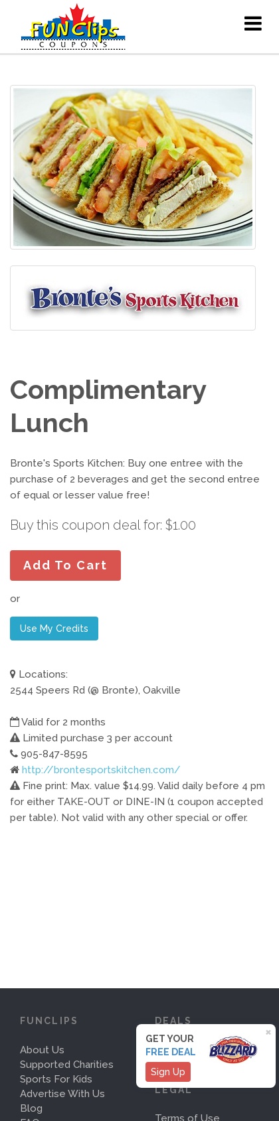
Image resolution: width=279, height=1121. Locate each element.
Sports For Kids (56, 1079)
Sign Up (168, 1072)
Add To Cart (65, 565)
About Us (42, 1050)
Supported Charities (67, 1065)
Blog (31, 1108)
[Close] (270, 1031)
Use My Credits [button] (54, 628)
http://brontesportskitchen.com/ (101, 770)
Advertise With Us (62, 1094)
